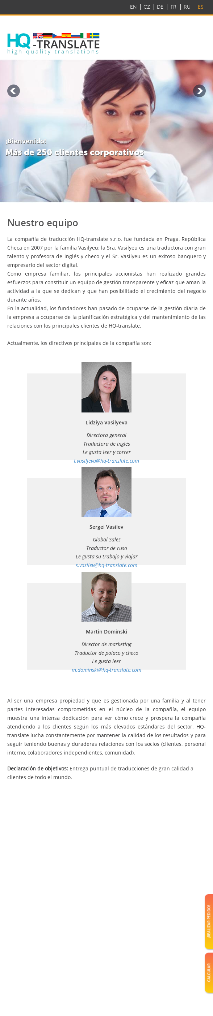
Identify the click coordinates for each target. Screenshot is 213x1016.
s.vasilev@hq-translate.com (106, 565)
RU (187, 7)
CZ (146, 7)
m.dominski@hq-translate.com (106, 669)
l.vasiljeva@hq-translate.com (106, 460)
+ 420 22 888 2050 (106, 21)
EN (133, 7)
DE (160, 7)
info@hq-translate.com (172, 21)
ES (200, 7)
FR (173, 7)
